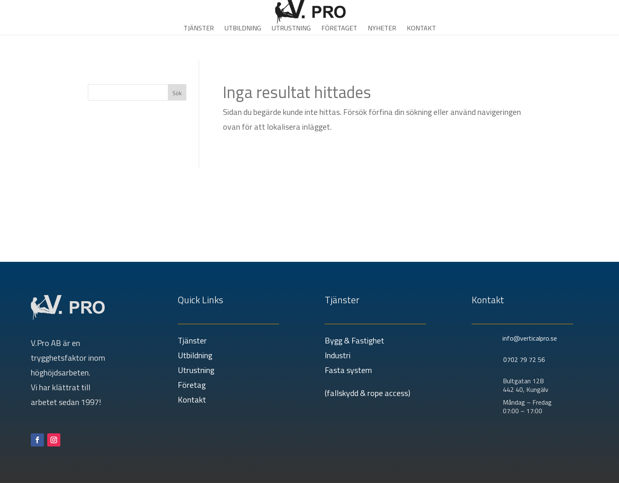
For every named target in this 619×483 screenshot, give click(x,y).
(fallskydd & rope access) (367, 393)
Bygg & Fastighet (354, 340)
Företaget (339, 29)
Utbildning (243, 29)
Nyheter (382, 29)
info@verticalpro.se (529, 338)
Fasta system (348, 370)
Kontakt (421, 29)
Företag (192, 384)
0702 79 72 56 (524, 359)
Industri (338, 355)
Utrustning (291, 29)
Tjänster (198, 29)
